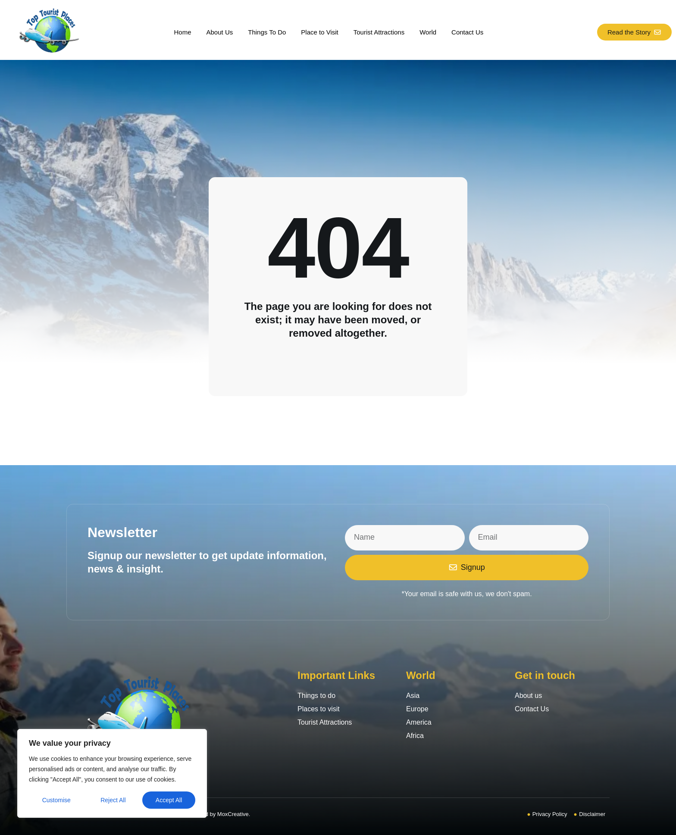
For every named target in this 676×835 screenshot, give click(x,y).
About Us (220, 32)
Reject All (112, 800)
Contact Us (467, 32)
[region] (112, 773)
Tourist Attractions (379, 32)
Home (182, 32)
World (427, 32)
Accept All (169, 800)
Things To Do (267, 32)
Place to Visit (319, 32)
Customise (56, 800)
